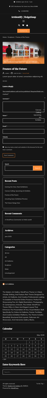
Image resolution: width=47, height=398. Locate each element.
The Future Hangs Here (12, 203)
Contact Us (23, 31)
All (6, 257)
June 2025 (8, 236)
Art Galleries (9, 261)
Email (5, 126)
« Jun (4, 359)
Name (5, 115)
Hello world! (28, 220)
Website (5, 137)
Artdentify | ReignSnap (23, 17)
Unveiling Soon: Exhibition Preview (16, 199)
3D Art (7, 253)
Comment (6, 99)
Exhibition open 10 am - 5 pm (24, 2)
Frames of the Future (11, 195)
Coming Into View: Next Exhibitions (16, 187)
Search (7, 164)
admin (7, 73)
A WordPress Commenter (13, 220)
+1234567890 (24, 11)
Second (5, 81)
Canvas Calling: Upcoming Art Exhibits (17, 191)
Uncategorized (10, 273)
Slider (7, 269)
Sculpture (26, 73)
